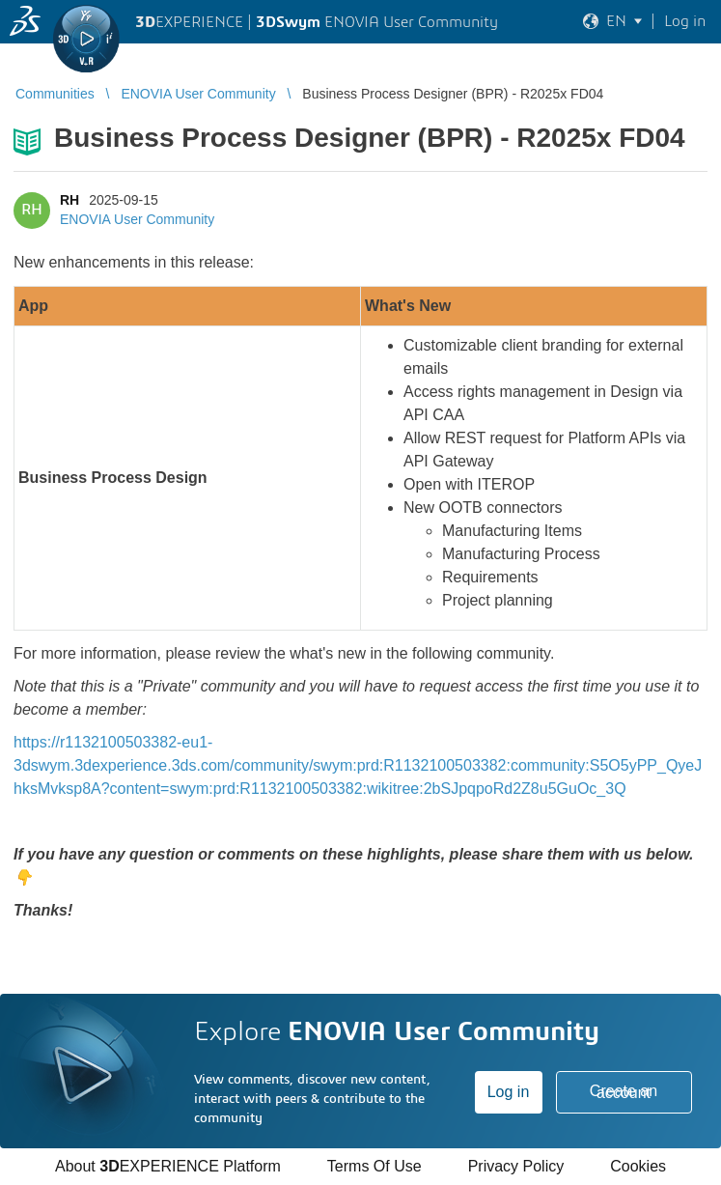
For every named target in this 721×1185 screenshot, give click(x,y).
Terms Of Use (374, 1166)
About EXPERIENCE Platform (168, 1166)
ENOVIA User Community (137, 219)
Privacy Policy (516, 1166)
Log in (508, 1092)
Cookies (638, 1166)
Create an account (623, 1092)
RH (69, 200)
